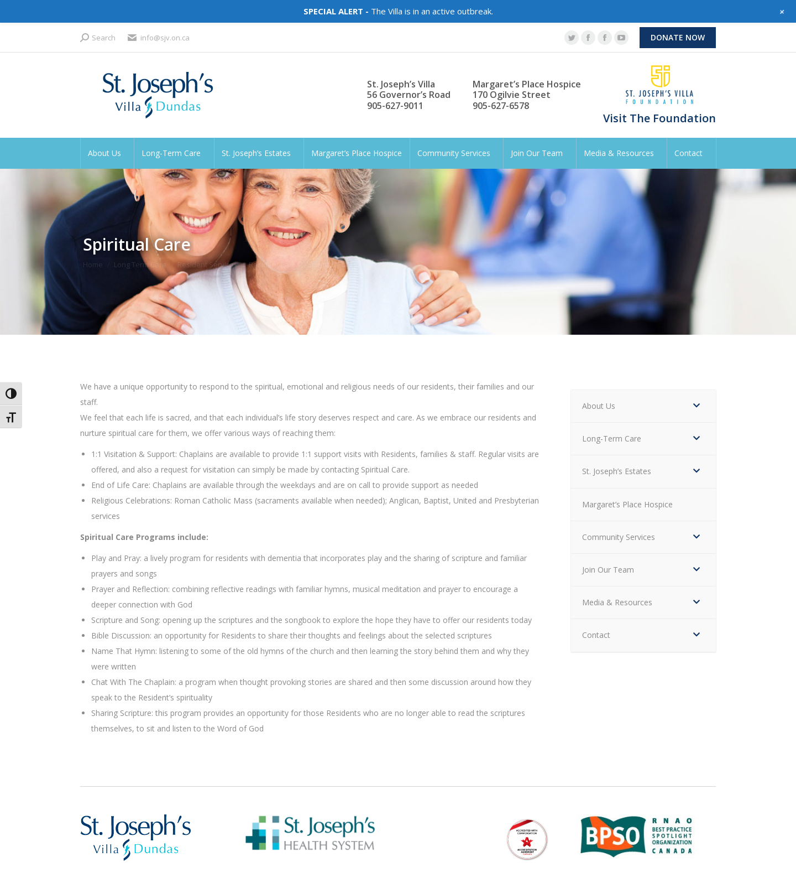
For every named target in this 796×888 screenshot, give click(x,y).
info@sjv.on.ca (158, 38)
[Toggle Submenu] (696, 406)
